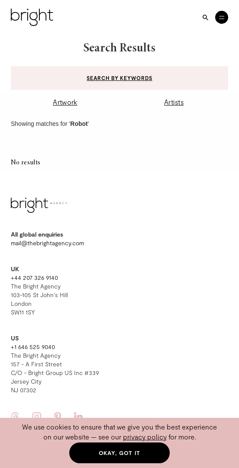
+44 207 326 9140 (34, 277)
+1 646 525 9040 (33, 346)
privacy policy (145, 437)
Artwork (65, 102)
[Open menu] (221, 17)
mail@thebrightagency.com (47, 243)
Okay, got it (120, 452)
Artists (174, 102)
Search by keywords (119, 78)
